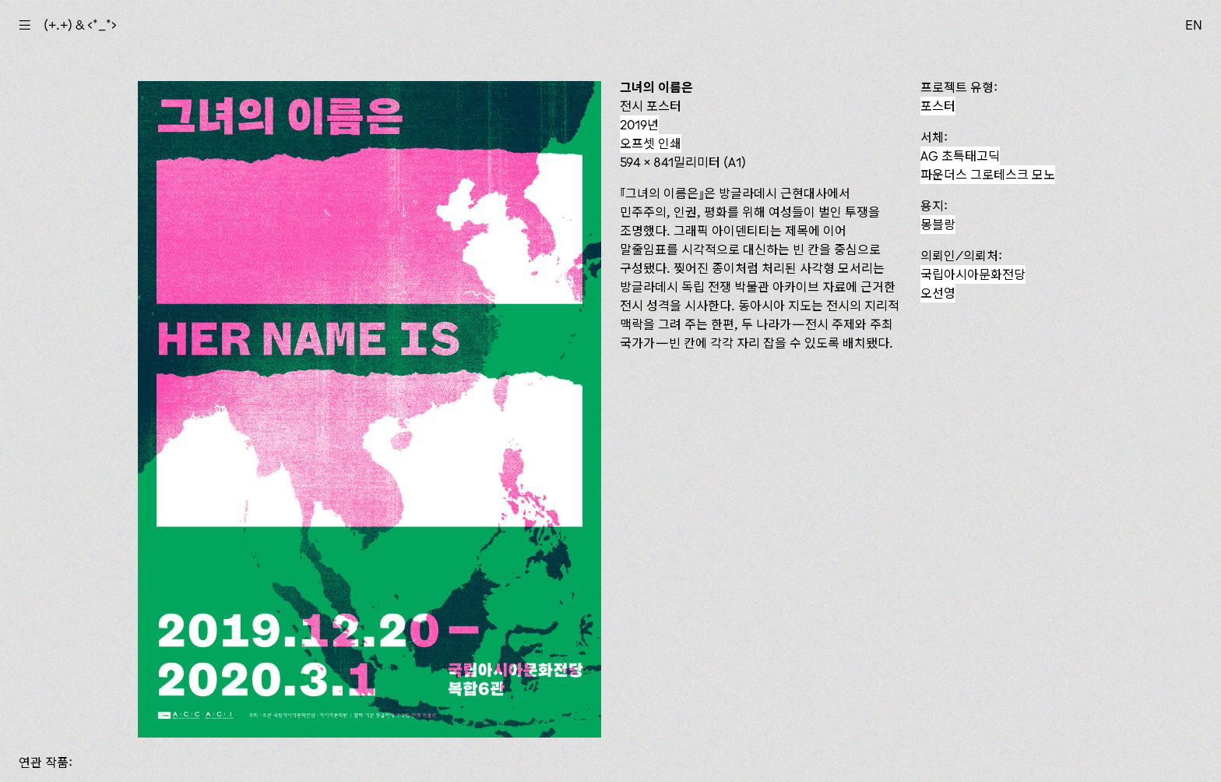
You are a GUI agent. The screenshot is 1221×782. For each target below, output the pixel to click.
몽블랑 (937, 224)
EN (1193, 25)
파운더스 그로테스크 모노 (987, 174)
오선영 (937, 293)
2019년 (639, 125)
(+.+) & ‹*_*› (80, 25)
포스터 (937, 106)
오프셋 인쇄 (650, 143)
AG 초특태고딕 (960, 156)
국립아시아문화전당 (973, 274)
